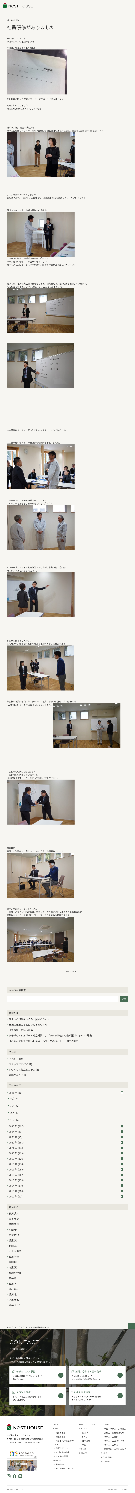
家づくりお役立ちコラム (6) (24, 1069)
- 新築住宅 (59, 1464)
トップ (10, 1327)
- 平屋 (83, 1445)
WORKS (57, 1460)
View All (71, 971)
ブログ (21, 1327)
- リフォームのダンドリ (113, 1441)
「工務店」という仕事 (21, 1030)
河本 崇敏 (14, 1300)
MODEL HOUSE (87, 1425)
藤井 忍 (13, 1278)
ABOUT (57, 1429)
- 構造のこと (60, 1433)
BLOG (104, 1453)
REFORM (106, 1425)
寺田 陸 (13, 1262)
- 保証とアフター (62, 1448)
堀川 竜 (13, 1294)
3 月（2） (15, 1105)
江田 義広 (14, 1224)
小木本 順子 (15, 1251)
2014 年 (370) (66, 1185)
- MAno (84, 1437)
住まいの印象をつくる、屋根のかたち (29, 1019)
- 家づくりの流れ (62, 1452)
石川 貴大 (14, 1213)
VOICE (82, 1449)
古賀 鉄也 (14, 1235)
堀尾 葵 (13, 1240)
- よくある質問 (61, 1456)
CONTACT (106, 1461)
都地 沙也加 (15, 1273)
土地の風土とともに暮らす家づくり (28, 1024)
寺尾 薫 (13, 1267)
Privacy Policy (15, 1489)
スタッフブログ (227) (20, 1064)
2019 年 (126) (66, 1158)
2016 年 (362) (66, 1175)
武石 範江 (14, 1289)
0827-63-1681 (16, 1442)
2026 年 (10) (66, 1092)
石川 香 (13, 1283)
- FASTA (84, 1433)
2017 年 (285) (66, 1169)
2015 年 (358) (66, 1180)
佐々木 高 (14, 1219)
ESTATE (83, 1453)
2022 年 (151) (66, 1142)
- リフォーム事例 (110, 1437)
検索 (124, 999)
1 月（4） (15, 1120)
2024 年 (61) (66, 1131)
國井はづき (15, 1305)
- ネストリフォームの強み (114, 1428)
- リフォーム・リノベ (64, 1468)
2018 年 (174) (66, 1164)
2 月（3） (15, 1113)
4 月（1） (15, 1098)
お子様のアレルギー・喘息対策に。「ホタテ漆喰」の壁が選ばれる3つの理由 (50, 1035)
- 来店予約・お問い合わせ (114, 1449)
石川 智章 (14, 1256)
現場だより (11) (17, 1075)
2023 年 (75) (66, 1137)
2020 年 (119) (66, 1153)
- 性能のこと (60, 1437)
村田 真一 (14, 1246)
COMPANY (106, 1457)
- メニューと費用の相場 (113, 1433)
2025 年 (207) (66, 1126)
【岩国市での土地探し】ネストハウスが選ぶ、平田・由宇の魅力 (43, 1041)
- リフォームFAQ (110, 1445)
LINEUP (83, 1429)
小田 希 (13, 1229)
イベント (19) (16, 1059)
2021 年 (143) (66, 1148)
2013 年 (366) (66, 1191)
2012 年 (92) (66, 1196)
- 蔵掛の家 (85, 1441)
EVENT (56, 1425)
